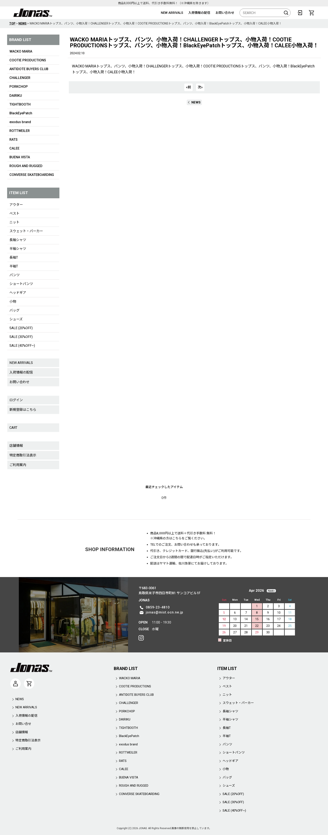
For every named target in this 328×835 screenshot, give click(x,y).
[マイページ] (15, 683)
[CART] (311, 13)
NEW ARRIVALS (172, 13)
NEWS (194, 102)
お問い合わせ (224, 13)
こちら (177, 538)
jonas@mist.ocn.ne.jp (164, 612)
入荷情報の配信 (199, 13)
